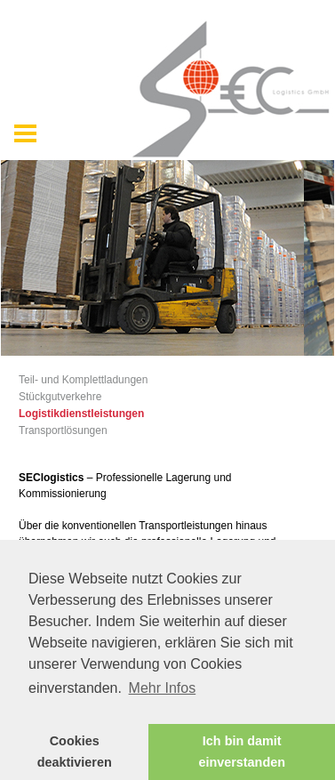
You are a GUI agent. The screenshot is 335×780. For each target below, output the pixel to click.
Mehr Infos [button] (162, 688)
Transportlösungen (63, 430)
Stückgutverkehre (60, 396)
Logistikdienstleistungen (81, 413)
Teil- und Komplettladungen (83, 380)
